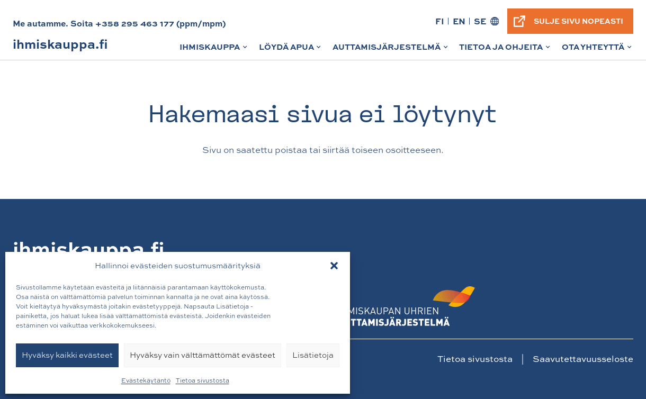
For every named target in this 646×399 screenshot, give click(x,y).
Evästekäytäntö (146, 380)
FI (439, 21)
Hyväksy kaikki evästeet (67, 354)
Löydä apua (291, 50)
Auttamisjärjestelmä (391, 50)
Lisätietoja (313, 354)
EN (459, 21)
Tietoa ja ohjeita (505, 50)
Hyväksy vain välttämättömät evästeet (202, 354)
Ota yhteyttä (597, 50)
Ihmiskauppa (214, 50)
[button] (334, 265)
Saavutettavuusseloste (583, 358)
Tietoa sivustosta (202, 380)
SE (480, 21)
